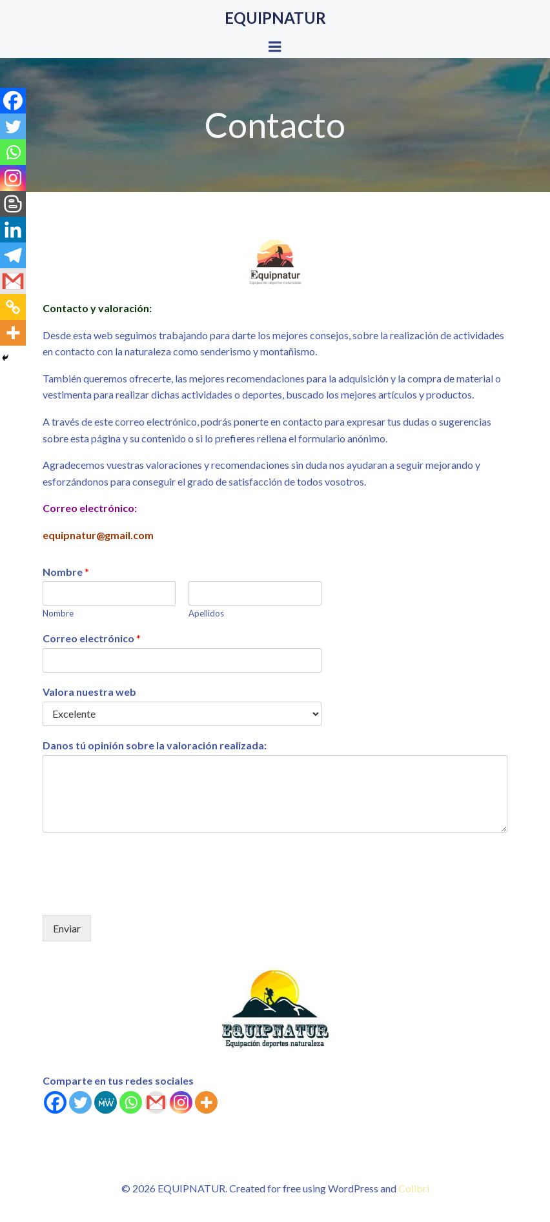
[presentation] (141, 893)
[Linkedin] (13, 229)
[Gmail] (156, 1102)
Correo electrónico (92, 638)
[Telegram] (13, 255)
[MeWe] (105, 1102)
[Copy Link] (13, 307)
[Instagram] (181, 1102)
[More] (206, 1102)
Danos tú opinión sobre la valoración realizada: (155, 745)
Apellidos (206, 613)
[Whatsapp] (130, 1102)
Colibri (413, 1188)
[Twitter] (80, 1102)
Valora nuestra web (89, 691)
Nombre (66, 572)
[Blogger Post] (13, 204)
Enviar (67, 928)
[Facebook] (55, 1102)
